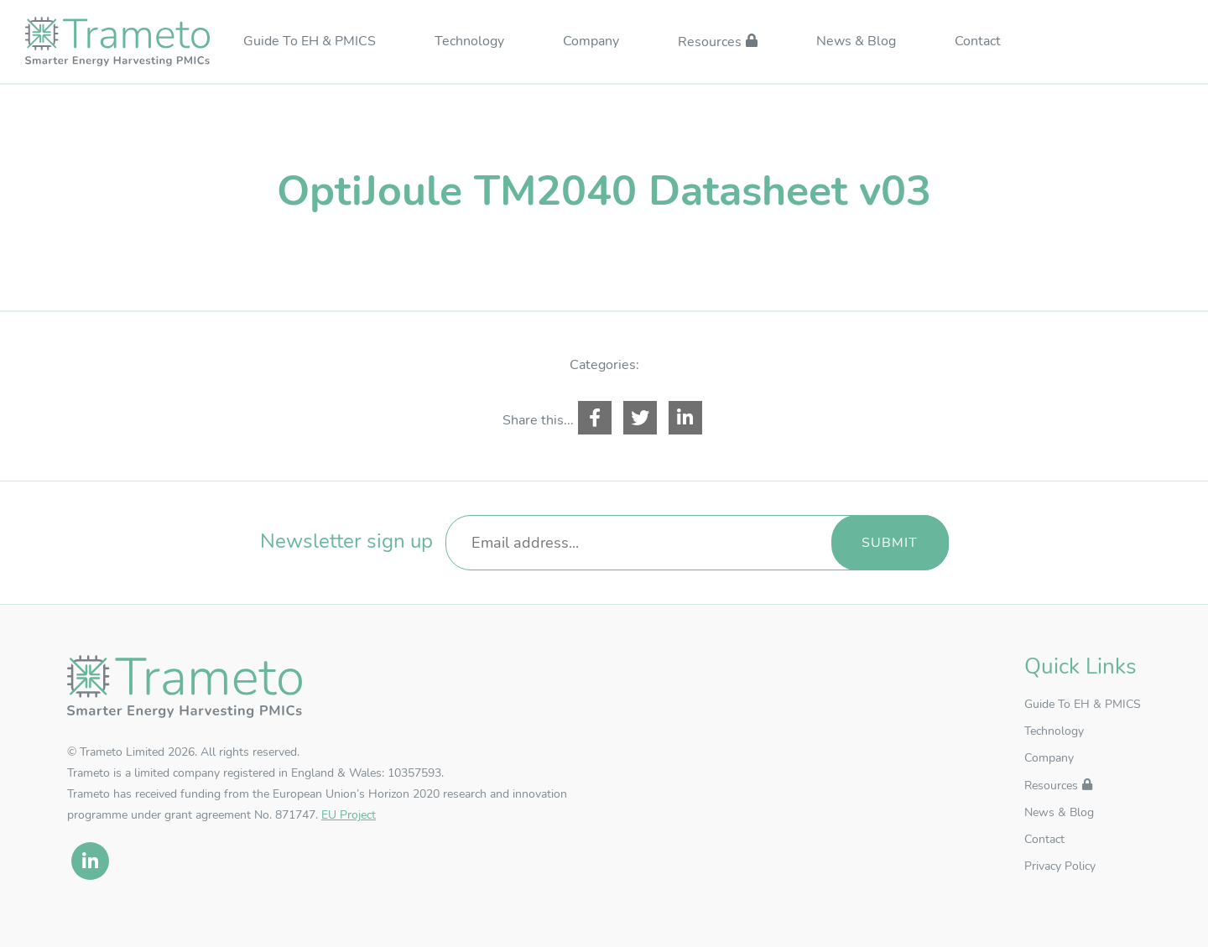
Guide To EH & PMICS (309, 42)
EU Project (348, 815)
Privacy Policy (1060, 866)
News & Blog (856, 42)
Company (591, 42)
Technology (469, 42)
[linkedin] (90, 861)
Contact (978, 42)
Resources (710, 42)
